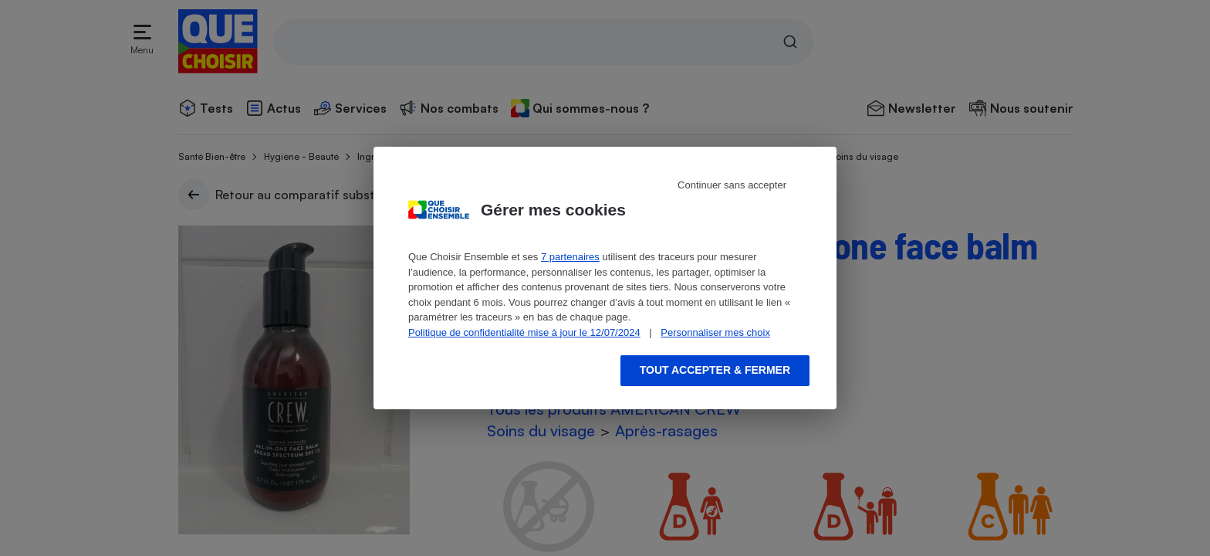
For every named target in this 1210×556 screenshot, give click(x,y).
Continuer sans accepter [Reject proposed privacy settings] (732, 185)
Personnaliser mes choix (715, 332)
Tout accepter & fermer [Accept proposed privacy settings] (715, 370)
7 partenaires (570, 257)
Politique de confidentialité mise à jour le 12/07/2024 (524, 332)
